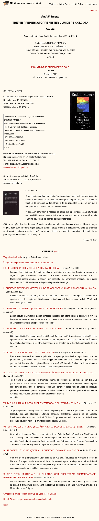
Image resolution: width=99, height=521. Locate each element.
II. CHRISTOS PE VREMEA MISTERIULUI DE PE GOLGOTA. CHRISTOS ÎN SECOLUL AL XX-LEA (49, 288)
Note (5, 505)
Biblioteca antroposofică (25, 3)
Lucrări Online (77, 4)
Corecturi (93, 10)
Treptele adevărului (12, 257)
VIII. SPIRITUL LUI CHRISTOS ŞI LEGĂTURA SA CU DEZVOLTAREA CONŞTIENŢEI (43, 427)
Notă (56, 252)
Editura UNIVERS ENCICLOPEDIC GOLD (50, 67)
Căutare (52, 4)
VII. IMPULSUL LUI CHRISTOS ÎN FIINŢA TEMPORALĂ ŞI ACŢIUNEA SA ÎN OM (41, 403)
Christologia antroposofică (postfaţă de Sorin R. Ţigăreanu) (30, 494)
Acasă (29, 517)
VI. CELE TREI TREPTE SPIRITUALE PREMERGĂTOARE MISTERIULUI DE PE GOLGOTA (47, 373)
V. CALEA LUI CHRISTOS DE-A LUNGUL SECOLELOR (28, 352)
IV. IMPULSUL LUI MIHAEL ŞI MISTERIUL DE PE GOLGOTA (32, 329)
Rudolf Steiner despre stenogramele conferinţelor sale (27, 499)
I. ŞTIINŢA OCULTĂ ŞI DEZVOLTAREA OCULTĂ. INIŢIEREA (31, 268)
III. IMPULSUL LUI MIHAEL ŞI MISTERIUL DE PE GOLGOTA (33, 308)
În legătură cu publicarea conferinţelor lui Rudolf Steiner (28, 263)
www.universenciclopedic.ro (15, 167)
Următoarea (92, 4)
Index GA (63, 4)
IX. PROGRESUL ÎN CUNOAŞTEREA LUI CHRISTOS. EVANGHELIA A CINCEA (41, 450)
